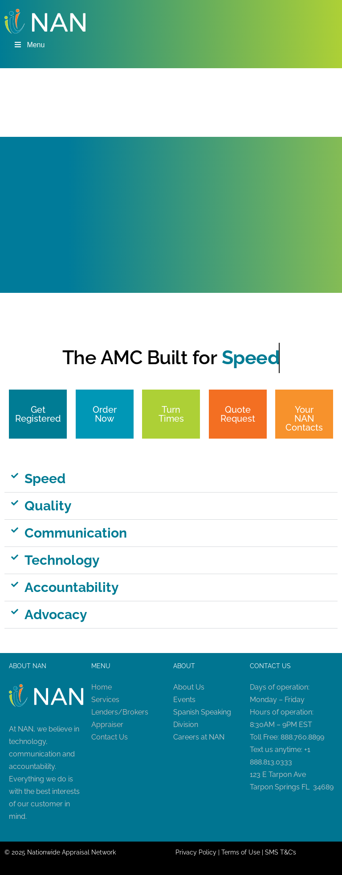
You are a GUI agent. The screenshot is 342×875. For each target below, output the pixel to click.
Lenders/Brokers (119, 712)
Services (105, 699)
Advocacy (55, 614)
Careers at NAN (198, 737)
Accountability (71, 587)
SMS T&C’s (280, 852)
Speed (44, 478)
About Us (188, 687)
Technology (62, 560)
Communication (75, 533)
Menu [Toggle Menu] (29, 45)
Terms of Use (240, 852)
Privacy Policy (195, 852)
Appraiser (107, 724)
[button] (171, 479)
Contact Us (109, 737)
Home (101, 687)
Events (184, 699)
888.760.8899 (302, 737)
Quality (48, 505)
